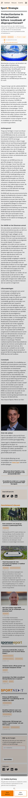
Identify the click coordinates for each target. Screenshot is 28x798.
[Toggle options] (14, 788)
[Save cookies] (7, 793)
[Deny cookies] (20, 793)
